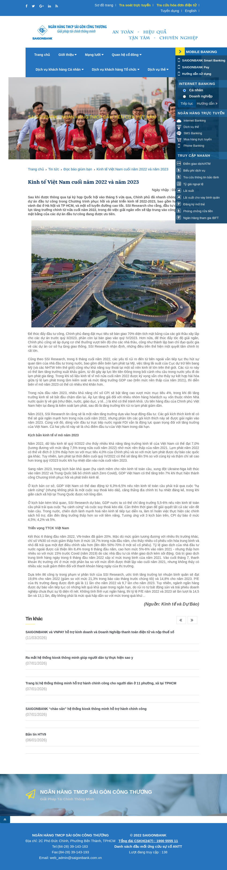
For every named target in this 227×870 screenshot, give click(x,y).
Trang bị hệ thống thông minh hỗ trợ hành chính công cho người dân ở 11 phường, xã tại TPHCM (101, 683)
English (191, 11)
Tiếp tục (187, 103)
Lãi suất (185, 190)
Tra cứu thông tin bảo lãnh (198, 177)
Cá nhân (196, 90)
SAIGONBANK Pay (193, 67)
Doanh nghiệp (201, 96)
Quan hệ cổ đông (126, 55)
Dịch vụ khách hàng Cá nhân (59, 69)
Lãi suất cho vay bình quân (198, 197)
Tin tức (53, 169)
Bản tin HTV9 (36, 734)
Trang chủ (42, 55)
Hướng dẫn (207, 103)
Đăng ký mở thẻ (191, 204)
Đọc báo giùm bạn (78, 169)
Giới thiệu (67, 55)
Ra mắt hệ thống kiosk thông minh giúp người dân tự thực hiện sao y (79, 657)
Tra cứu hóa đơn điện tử (177, 5)
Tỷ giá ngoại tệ (190, 184)
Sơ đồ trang (104, 5)
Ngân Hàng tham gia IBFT (198, 218)
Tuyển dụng (170, 11)
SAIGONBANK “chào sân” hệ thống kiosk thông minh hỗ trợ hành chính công (86, 709)
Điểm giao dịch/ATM (194, 163)
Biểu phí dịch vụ (191, 170)
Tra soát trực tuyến (135, 5)
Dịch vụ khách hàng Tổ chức (115, 69)
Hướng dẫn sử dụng (194, 74)
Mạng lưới (94, 55)
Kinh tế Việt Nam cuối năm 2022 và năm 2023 (132, 169)
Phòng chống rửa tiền (195, 211)
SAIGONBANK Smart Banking (201, 60)
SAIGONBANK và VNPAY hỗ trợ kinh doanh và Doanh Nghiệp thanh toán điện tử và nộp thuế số (100, 632)
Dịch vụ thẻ (158, 69)
